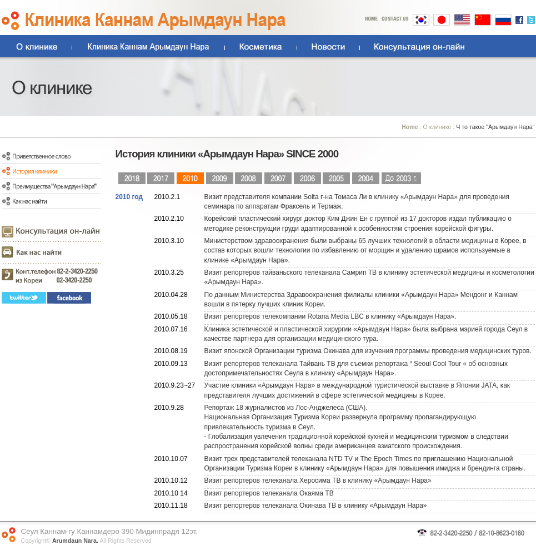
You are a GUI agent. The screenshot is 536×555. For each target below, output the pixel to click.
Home (410, 126)
